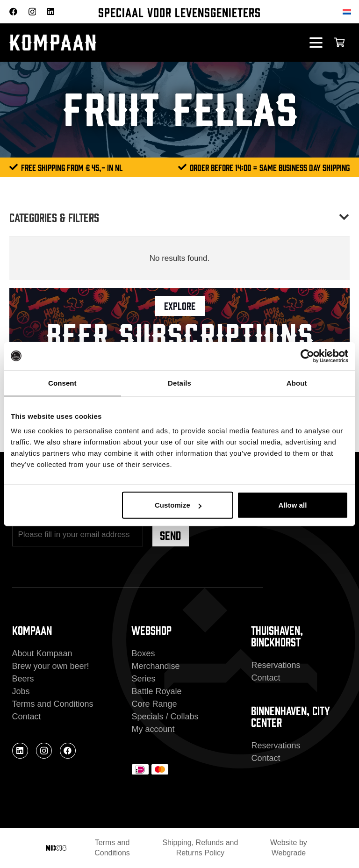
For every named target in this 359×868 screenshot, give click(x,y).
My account (152, 729)
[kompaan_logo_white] (101, 43)
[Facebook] (13, 11)
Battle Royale (156, 691)
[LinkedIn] (50, 11)
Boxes (143, 653)
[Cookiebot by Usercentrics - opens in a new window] (307, 356)
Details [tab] (179, 383)
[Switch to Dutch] (348, 11)
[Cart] (339, 42)
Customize (178, 505)
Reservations (275, 665)
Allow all (292, 505)
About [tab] (297, 383)
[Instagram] (32, 11)
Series (143, 678)
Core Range (154, 704)
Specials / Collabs (164, 716)
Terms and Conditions (52, 704)
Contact (26, 716)
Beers (23, 678)
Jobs (21, 691)
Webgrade (289, 853)
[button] (316, 42)
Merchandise (155, 666)
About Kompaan (42, 653)
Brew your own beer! (50, 666)
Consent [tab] (62, 383)
